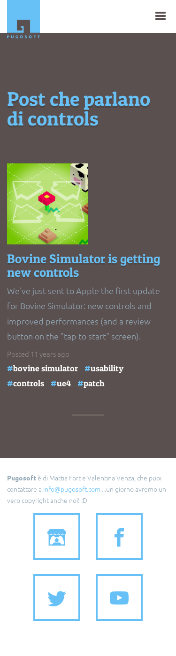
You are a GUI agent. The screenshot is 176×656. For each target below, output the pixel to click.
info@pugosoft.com (71, 489)
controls (28, 383)
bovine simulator (45, 368)
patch (94, 383)
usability (107, 368)
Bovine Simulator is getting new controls (83, 265)
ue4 (64, 383)
